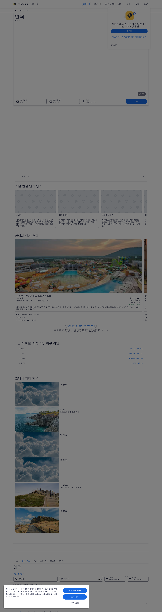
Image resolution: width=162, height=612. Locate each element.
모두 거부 (75, 597)
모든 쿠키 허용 (75, 590)
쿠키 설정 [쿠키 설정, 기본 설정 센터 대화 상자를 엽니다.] (75, 603)
